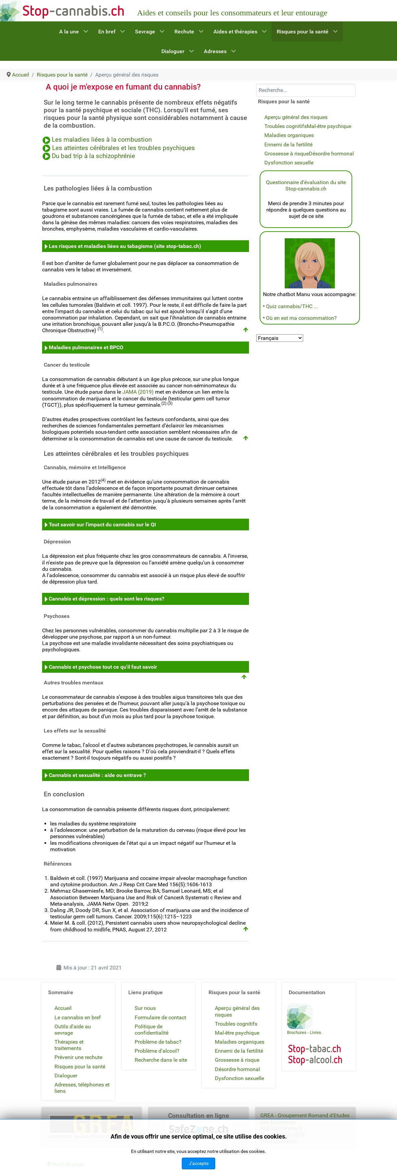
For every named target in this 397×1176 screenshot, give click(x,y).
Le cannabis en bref (77, 1017)
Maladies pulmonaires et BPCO (86, 347)
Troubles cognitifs (285, 126)
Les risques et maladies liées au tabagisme (101, 246)
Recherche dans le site (161, 1060)
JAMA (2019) (138, 392)
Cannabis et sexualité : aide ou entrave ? (97, 775)
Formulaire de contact (160, 1017)
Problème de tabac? (158, 1042)
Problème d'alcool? (157, 1051)
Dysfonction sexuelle (288, 162)
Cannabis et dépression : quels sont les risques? (106, 599)
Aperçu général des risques (295, 117)
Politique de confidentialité (151, 1029)
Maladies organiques (289, 135)
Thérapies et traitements (69, 1045)
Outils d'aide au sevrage (72, 1029)
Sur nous (145, 1008)
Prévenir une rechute (78, 1057)
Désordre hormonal (331, 153)
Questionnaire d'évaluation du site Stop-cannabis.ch (306, 185)
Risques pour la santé (79, 1066)
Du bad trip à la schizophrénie (93, 156)
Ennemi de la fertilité (288, 144)
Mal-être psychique (329, 126)
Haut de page (65, 1164)
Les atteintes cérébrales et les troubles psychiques (123, 148)
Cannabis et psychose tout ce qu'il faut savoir (103, 667)
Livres (315, 1032)
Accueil (63, 1008)
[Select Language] (279, 338)
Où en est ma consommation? (301, 318)
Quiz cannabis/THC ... (292, 306)
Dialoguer (65, 1075)
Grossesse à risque (286, 153)
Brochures (296, 1032)
